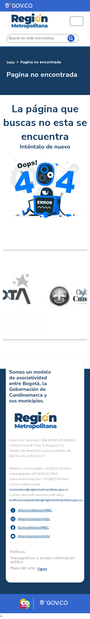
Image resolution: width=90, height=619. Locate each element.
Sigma (42, 568)
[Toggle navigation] (76, 21)
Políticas (17, 551)
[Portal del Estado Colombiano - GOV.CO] (19, 5)
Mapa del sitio (22, 568)
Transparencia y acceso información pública (42, 560)
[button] (8, 295)
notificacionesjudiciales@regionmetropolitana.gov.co (46, 500)
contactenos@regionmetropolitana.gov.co (38, 489)
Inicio (10, 62)
